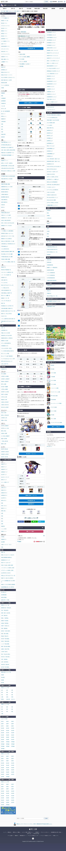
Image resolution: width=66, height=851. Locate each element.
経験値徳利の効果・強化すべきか (53, 161)
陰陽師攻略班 (23, 31)
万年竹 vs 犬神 (4, 396)
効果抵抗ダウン (4, 495)
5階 (7, 692)
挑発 (2, 503)
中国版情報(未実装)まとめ (52, 246)
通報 (44, 535)
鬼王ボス (3, 207)
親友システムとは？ (51, 145)
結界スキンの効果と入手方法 (52, 176)
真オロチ (13, 699)
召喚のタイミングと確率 (6, 215)
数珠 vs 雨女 (3, 430)
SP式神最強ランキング (51, 34)
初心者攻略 (29, 8)
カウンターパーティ (5, 48)
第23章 (7, 737)
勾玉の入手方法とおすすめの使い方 (54, 166)
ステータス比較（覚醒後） (25, 56)
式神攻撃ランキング (51, 89)
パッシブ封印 (3, 528)
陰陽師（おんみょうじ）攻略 (10, 5)
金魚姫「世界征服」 (5, 623)
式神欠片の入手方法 (51, 174)
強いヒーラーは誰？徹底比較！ (7, 356)
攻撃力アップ (3, 464)
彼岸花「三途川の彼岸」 (6, 630)
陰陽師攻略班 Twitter (51, 306)
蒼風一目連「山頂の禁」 (6, 612)
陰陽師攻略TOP (31, 503)
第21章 (12, 769)
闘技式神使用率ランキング (52, 65)
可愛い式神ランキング (51, 99)
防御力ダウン (3, 490)
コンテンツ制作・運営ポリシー (27, 832)
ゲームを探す (10, 835)
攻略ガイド (18, 11)
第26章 (7, 739)
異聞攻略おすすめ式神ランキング (53, 71)
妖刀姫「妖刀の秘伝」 (5, 667)
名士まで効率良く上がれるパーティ (8, 77)
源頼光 (48, 223)
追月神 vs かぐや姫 (5, 428)
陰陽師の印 (3, 118)
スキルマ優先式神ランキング (52, 73)
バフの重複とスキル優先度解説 (7, 230)
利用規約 (37, 832)
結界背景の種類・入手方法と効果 (7, 165)
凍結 (2, 515)
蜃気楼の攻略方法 (4, 191)
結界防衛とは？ (50, 140)
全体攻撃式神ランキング (51, 83)
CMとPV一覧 (3, 316)
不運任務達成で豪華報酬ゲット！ (7, 155)
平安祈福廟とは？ (4, 246)
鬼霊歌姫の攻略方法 (5, 189)
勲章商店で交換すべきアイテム (7, 233)
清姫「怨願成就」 (4, 628)
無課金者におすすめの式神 (6, 335)
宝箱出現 (3, 204)
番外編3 (2, 744)
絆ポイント (3, 113)
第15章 (12, 730)
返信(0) (19, 541)
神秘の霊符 (3, 134)
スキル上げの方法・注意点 (6, 348)
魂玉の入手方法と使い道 (51, 169)
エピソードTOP (4, 718)
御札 (2, 129)
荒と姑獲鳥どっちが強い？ (25, 63)
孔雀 (48, 236)
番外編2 (12, 741)
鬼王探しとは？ (50, 135)
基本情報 (21, 66)
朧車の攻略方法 (4, 202)
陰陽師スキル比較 (4, 340)
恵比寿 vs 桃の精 (4, 449)
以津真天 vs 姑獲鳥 (5, 376)
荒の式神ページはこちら (31, 453)
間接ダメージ (3, 531)
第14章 (7, 730)
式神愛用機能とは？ (51, 153)
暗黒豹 (2, 680)
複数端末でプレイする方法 (6, 225)
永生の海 (8, 699)
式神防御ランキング (51, 91)
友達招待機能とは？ (51, 148)
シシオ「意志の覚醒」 (5, 643)
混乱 (2, 518)
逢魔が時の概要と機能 (5, 184)
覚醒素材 (3, 93)
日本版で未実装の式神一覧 (52, 249)
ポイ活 (61, 1)
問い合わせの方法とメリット (52, 197)
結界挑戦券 (3, 100)
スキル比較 (22, 59)
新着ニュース (55, 835)
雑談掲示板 (49, 259)
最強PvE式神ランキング (51, 47)
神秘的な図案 (37, 8)
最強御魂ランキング (51, 78)
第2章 (7, 721)
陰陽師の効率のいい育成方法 (6, 338)
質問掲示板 (49, 262)
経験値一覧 (3, 267)
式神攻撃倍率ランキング (51, 96)
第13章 (2, 730)
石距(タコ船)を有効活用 (5, 220)
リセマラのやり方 (50, 107)
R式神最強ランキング (51, 42)
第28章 (2, 741)
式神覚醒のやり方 (4, 345)
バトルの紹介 (49, 125)
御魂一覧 (21, 8)
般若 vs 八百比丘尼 (5, 415)
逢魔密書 (53, 8)
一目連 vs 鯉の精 (4, 441)
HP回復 (2, 536)
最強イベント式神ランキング (52, 63)
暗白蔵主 (3, 677)
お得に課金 (61, 8)
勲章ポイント (3, 116)
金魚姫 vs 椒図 (4, 433)
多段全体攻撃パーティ (5, 46)
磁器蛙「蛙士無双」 (5, 620)
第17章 (7, 732)
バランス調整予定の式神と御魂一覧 (8, 318)
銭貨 (2, 95)
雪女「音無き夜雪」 (5, 610)
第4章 (2, 723)
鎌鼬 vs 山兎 (3, 443)
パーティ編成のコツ (5, 18)
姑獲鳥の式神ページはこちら (31, 495)
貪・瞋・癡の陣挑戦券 (5, 111)
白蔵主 (48, 231)
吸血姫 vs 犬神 (4, 399)
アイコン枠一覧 (4, 282)
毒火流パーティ (4, 23)
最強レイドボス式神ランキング (53, 60)
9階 (12, 694)
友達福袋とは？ (50, 151)
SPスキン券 (3, 108)
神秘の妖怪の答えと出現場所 (6, 178)
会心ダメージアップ (5, 477)
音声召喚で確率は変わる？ (6, 144)
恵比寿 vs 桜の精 (4, 456)
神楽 (48, 212)
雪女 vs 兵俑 (3, 412)
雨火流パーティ (4, 28)
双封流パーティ (4, 36)
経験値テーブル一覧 (5, 298)
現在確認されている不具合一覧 (7, 305)
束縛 (2, 523)
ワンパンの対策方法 (5, 85)
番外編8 (12, 746)
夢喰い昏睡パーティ (5, 59)
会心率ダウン (3, 497)
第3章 (12, 721)
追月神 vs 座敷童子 (5, 425)
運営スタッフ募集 (16, 832)
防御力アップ (3, 466)
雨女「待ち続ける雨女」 (6, 654)
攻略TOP (5, 8)
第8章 (7, 760)
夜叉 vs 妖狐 (3, 384)
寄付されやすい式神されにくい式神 (8, 170)
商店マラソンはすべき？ (6, 562)
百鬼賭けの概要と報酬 (5, 259)
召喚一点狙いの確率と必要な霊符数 (8, 150)
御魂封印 (3, 526)
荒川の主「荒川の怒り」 (6, 656)
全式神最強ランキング (51, 32)
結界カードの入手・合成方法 (6, 163)
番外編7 (7, 746)
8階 (7, 694)
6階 (12, 692)
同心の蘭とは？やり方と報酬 (6, 254)
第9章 (12, 760)
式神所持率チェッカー (51, 285)
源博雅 (48, 215)
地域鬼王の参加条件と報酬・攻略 (7, 251)
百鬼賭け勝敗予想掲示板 (51, 280)
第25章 (2, 739)
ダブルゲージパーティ (5, 25)
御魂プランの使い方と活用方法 (7, 578)
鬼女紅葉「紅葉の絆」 (5, 664)
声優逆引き (49, 293)
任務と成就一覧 (4, 280)
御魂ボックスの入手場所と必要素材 (8, 584)
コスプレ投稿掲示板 (51, 275)
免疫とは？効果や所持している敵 (7, 241)
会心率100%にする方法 (5, 572)
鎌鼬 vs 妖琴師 (4, 438)
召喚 (2, 547)
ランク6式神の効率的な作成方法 (7, 350)
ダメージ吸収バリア (5, 482)
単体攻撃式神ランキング (51, 81)
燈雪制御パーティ (4, 38)
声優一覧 (48, 290)
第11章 (7, 728)
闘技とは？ (3, 67)
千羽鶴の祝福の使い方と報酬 (6, 256)
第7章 (2, 760)
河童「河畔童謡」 (4, 659)
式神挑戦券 (3, 98)
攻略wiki (16, 835)
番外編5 (12, 744)
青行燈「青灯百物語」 (5, 638)
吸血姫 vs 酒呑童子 (5, 381)
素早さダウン (3, 500)
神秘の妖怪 (45, 8)
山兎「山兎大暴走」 (5, 661)
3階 (12, 690)
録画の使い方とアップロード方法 (7, 236)
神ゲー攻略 (3, 11)
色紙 (2, 124)
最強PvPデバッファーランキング (53, 58)
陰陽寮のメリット (4, 160)
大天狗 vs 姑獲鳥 (4, 389)
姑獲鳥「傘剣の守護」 (5, 649)
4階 (2, 692)
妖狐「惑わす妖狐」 (5, 633)
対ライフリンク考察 (5, 353)
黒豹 (48, 233)
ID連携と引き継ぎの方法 (51, 194)
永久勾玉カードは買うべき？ (52, 171)
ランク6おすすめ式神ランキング (53, 68)
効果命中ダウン (4, 492)
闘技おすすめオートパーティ (6, 74)
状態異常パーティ (4, 56)
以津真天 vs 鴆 (4, 417)
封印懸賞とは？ (50, 138)
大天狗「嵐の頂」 (4, 651)
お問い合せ (29, 833)
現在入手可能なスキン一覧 (52, 295)
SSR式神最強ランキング (51, 37)
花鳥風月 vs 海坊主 (5, 454)
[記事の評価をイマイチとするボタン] (23, 511)
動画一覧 (3, 303)
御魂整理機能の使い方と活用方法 (7, 587)
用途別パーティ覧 (4, 20)
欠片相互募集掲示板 (51, 277)
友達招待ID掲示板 (50, 270)
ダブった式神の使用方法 (6, 343)
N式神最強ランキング (51, 45)
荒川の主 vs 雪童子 (5, 407)
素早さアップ (3, 479)
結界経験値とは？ (50, 143)
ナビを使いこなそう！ (51, 187)
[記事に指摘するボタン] (38, 511)
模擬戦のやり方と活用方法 (6, 238)
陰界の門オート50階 (5, 599)
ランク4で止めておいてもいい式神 (8, 358)
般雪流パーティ (4, 33)
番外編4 (7, 744)
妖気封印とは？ (50, 133)
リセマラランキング (51, 109)
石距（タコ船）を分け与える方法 (7, 222)
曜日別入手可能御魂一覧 (6, 269)
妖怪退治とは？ (50, 130)
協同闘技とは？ (4, 69)
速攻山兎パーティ (4, 51)
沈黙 (2, 513)
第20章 (7, 769)
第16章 (2, 732)
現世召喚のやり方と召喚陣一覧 (7, 147)
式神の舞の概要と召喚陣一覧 (6, 308)
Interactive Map (36, 833)
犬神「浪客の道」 (4, 615)
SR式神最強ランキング (51, 40)
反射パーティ (3, 43)
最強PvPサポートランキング (52, 55)
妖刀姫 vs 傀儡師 (4, 386)
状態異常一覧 (3, 277)
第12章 (12, 728)
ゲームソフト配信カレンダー (45, 835)
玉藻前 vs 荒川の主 (5, 404)
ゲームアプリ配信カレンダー (33, 835)
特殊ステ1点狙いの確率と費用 (7, 565)
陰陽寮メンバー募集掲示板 (52, 267)
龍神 (48, 228)
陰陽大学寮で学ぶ (50, 127)
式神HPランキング (50, 86)
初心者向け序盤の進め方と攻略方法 (54, 114)
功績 (2, 131)
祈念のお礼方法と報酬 (51, 200)
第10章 (2, 728)
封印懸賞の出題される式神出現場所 (8, 176)
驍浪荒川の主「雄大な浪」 (6, 607)
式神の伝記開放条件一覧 (6, 290)
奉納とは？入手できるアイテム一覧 (8, 575)
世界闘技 (48, 254)
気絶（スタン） (4, 505)
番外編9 (2, 748)
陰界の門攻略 (3, 597)
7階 (2, 694)
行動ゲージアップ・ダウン (6, 544)
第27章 (12, 739)
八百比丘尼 (49, 218)
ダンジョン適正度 (23, 61)
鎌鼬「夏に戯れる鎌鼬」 (6, 646)
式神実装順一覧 (4, 330)
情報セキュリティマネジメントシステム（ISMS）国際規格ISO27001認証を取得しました (34, 823)
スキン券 (3, 106)
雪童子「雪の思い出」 (5, 625)
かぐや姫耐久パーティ (5, 41)
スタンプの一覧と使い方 (6, 300)
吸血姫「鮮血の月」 (5, 636)
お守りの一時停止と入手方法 (52, 202)
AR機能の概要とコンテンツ (52, 205)
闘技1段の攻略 (4, 82)
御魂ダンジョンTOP (5, 687)
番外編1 (7, 741)
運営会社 (9, 832)
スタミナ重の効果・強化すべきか (53, 158)
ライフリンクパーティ (5, 54)
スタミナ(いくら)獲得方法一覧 (7, 272)
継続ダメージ (3, 508)
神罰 (12, 696)
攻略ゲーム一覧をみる (56, 426)
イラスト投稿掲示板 (51, 272)
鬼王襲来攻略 (3, 594)
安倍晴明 (48, 210)
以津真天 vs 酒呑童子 (5, 378)
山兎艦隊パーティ (4, 61)
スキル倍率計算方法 (5, 248)
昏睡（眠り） (3, 510)
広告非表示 (54, 1)
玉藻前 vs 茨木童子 (5, 402)
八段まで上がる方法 (51, 192)
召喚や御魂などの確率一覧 (6, 292)
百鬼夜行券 (3, 103)
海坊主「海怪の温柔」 (5, 641)
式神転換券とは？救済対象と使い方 (8, 243)
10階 (2, 696)
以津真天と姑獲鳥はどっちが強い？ (31, 102)
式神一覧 (13, 8)
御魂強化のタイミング (5, 560)
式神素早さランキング (51, 94)
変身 (2, 521)
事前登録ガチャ (23, 835)
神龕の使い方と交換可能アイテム (7, 152)
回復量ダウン (3, 539)
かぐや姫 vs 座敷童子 (5, 436)
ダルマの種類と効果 (51, 122)
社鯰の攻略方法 (4, 199)
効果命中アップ (4, 469)
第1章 (2, 721)
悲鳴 (7, 696)
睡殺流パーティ (4, 30)
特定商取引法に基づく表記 (56, 832)
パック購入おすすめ (5, 287)
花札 (2, 126)
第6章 (12, 723)
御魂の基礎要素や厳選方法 (6, 557)
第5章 (7, 723)
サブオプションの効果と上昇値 (7, 570)
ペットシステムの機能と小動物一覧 (8, 261)
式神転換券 (3, 121)
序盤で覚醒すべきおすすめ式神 (53, 120)
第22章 (2, 737)
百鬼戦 (2, 87)
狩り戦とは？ (3, 592)
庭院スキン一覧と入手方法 (6, 313)
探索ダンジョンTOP (5, 753)
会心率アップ (3, 474)
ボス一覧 (48, 241)
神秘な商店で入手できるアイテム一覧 (8, 322)
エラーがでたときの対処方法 (52, 189)
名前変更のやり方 (50, 163)
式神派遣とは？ (50, 156)
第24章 (12, 737)
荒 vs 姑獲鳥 (3, 373)
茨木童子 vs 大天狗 (5, 391)
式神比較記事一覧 (31, 48)
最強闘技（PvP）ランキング (52, 50)
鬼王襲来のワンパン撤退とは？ (53, 179)
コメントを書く (31, 531)
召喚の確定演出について (6, 142)
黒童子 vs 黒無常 (4, 394)
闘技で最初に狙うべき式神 (6, 80)
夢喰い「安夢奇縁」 (5, 618)
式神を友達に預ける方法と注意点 (7, 168)
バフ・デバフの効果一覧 (6, 274)
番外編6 (2, 746)
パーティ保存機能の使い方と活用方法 (8, 581)
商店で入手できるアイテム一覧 (7, 285)
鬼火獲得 (3, 541)
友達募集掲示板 (50, 264)
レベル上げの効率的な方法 (52, 117)
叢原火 (2, 699)
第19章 (2, 769)
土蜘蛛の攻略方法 (4, 194)
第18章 (12, 732)
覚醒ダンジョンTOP (5, 704)
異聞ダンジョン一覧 (5, 605)
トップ (4, 832)
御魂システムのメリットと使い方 (7, 554)
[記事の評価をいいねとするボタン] (31, 511)
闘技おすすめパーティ (5, 72)
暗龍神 (2, 674)
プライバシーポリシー (45, 832)
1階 (2, 690)
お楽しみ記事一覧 (4, 363)
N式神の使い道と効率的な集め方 (53, 184)
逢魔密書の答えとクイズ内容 (6, 186)
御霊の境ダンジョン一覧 (6, 672)
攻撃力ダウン (3, 487)
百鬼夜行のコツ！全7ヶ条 (6, 217)
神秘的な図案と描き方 (5, 212)
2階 (7, 690)
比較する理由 (22, 54)
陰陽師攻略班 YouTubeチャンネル (53, 301)
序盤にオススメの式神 (5, 332)
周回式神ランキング (51, 76)
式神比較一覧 (3, 369)
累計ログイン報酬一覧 (5, 295)
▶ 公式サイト (49, 446)
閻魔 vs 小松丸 (4, 420)
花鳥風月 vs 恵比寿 (5, 451)
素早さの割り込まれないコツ (6, 361)
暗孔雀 (2, 682)
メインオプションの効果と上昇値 (7, 567)
